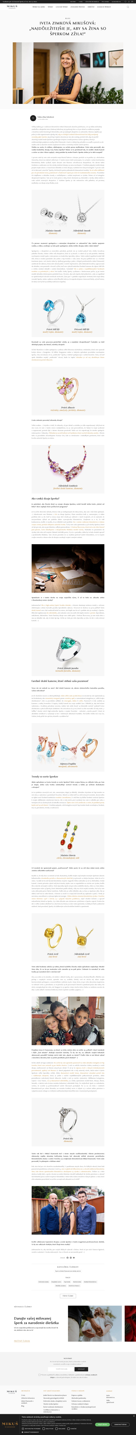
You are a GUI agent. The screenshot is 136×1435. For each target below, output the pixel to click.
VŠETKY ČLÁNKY (68, 1296)
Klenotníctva (116, 1)
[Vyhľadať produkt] (127, 7)
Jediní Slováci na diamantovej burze (55, 1395)
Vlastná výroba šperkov (50, 1404)
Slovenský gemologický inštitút (53, 1398)
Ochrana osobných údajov (80, 1404)
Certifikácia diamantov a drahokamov (51, 1411)
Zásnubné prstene (78, 7)
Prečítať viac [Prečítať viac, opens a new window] (62, 1425)
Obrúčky (91, 7)
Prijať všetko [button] (102, 1424)
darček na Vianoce (74, 1285)
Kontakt (109, 1391)
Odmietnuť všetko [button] (120, 1424)
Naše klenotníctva (110, 1396)
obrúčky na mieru (61, 1285)
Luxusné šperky (62, 7)
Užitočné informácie (92, 1)
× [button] (134, 1416)
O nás (81, 1)
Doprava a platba (76, 1395)
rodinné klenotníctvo (90, 1282)
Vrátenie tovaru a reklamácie (80, 1401)
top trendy (67, 1282)
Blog (22, 1406)
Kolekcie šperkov (104, 7)
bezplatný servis (56, 1282)
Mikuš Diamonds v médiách (27, 1402)
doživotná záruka (44, 1282)
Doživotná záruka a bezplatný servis (55, 1401)
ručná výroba (77, 1282)
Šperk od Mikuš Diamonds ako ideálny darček (68, 1271)
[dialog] (68, 1424)
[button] (57, 1432)
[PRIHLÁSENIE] (129, 1)
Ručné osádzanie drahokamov (53, 1407)
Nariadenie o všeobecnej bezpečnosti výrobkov (83, 1408)
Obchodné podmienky (78, 1398)
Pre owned (105, 1)
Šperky (50, 7)
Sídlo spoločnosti (110, 1401)
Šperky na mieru (39, 7)
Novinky (73, 1)
